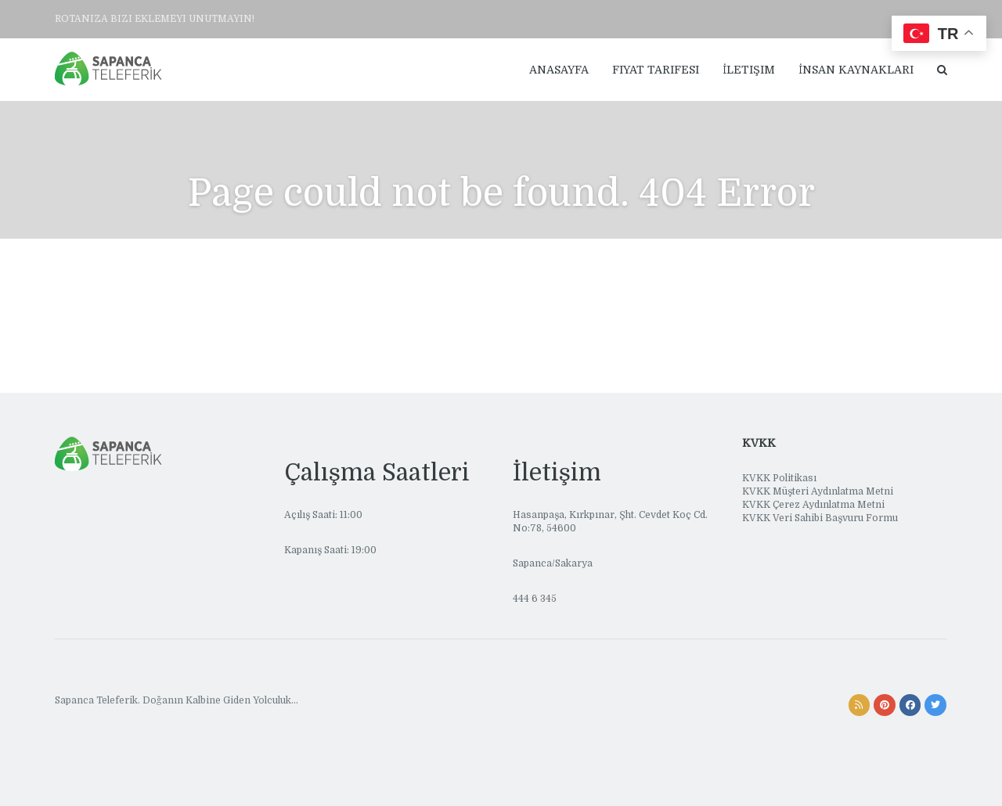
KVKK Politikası (779, 478)
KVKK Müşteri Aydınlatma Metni (817, 491)
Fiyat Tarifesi (655, 69)
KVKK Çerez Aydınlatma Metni (813, 504)
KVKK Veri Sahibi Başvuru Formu (820, 518)
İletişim (749, 69)
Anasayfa (559, 69)
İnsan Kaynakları (856, 69)
